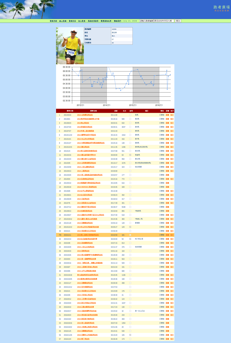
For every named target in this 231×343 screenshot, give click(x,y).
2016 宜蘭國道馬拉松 (85, 331)
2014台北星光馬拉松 (84, 195)
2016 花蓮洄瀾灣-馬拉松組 (86, 311)
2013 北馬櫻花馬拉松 (85, 115)
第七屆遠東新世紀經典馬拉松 (87, 275)
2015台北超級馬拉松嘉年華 (87, 239)
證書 (167, 115)
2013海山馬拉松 (83, 123)
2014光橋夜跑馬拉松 (84, 211)
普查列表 (53, 21)
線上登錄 (62, 21)
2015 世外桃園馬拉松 (85, 287)
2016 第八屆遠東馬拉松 (85, 323)
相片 (172, 115)
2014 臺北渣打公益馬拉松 (86, 159)
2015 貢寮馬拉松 (83, 251)
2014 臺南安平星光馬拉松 (86, 207)
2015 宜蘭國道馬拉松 (85, 283)
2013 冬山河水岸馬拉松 (85, 139)
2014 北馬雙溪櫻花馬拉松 (86, 163)
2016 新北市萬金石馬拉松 (86, 303)
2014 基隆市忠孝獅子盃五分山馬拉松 (90, 215)
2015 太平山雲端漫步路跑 (86, 271)
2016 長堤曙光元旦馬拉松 (86, 291)
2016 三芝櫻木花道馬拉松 (86, 299)
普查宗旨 (72, 21)
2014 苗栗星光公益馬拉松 (86, 203)
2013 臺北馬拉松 (83, 147)
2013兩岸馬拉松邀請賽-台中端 (88, 119)
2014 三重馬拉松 (83, 171)
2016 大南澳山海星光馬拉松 (87, 327)
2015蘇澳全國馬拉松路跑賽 (87, 279)
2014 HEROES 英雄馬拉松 (87, 187)
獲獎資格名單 (106, 21)
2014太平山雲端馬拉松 (85, 191)
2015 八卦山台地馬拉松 (85, 247)
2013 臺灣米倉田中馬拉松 (86, 135)
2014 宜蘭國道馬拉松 (85, 223)
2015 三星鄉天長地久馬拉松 (87, 267)
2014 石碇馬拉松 (83, 199)
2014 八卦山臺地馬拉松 (85, 167)
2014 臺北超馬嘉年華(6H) (86, 155)
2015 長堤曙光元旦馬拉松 (86, 231)
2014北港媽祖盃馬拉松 (85, 179)
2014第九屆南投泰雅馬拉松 (87, 151)
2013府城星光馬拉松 (84, 127)
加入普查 (81, 21)
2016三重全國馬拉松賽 (85, 307)
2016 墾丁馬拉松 (83, 339)
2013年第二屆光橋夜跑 (85, 131)
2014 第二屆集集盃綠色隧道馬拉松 (89, 175)
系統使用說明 (93, 21)
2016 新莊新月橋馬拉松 (85, 319)
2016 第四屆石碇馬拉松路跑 (87, 315)
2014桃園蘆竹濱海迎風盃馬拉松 (88, 183)
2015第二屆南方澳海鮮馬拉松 (88, 235)
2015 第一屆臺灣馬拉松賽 (86, 259)
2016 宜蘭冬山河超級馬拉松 (87, 335)
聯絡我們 (117, 21)
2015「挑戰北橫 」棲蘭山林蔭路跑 (89, 263)
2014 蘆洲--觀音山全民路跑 (87, 219)
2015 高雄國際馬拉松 (85, 243)
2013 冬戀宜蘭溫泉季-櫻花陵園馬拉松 (91, 143)
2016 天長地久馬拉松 (85, 295)
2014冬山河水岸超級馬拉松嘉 (88, 227)
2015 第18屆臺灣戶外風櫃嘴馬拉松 (90, 255)
